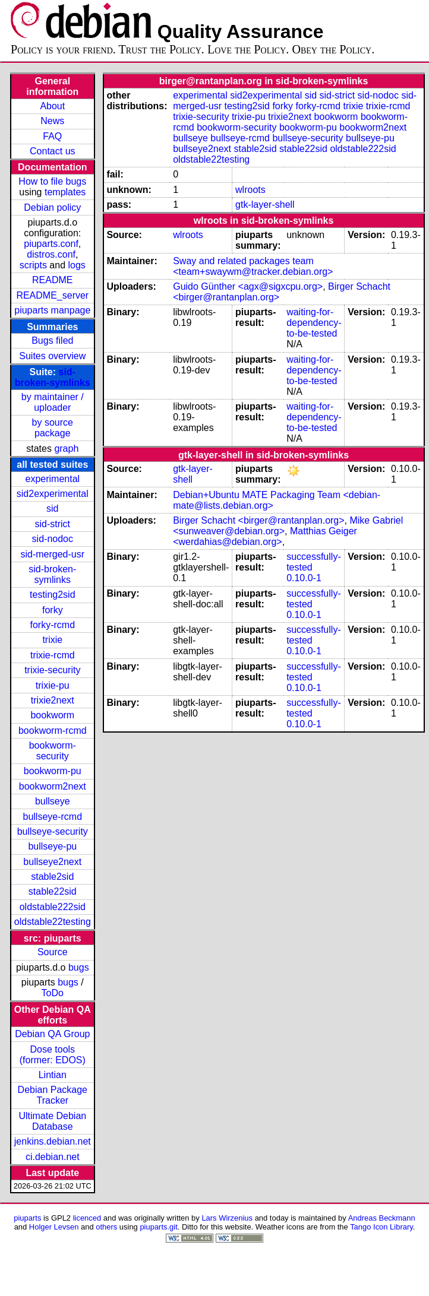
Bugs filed (52, 340)
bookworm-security (52, 750)
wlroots (250, 190)
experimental (52, 479)
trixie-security (52, 670)
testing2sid (52, 595)
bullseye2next (52, 862)
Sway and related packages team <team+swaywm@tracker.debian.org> (253, 266)
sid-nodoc (52, 539)
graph (66, 448)
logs (77, 265)
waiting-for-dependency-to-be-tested (314, 322)
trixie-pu (53, 685)
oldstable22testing (52, 922)
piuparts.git (158, 1226)
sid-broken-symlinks (52, 377)
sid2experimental (53, 494)
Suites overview (52, 356)
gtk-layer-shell (265, 204)
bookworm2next (52, 786)
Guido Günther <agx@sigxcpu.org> (248, 286)
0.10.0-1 (303, 578)
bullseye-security (52, 831)
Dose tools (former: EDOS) (53, 1054)
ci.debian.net (53, 1157)
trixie (52, 640)
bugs (78, 967)
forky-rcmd (52, 625)
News (52, 121)
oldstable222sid (53, 907)
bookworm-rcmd (52, 730)
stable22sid (53, 891)
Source (52, 952)
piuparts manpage (52, 310)
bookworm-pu (52, 771)
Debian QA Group (52, 1034)
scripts (33, 265)
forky (52, 610)
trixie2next (52, 700)
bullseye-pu (52, 846)
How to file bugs (52, 181)
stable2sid (52, 877)
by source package (52, 427)
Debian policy (52, 207)
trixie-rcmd (52, 655)
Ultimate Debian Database (52, 1121)
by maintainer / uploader (52, 402)
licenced (87, 1217)
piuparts (27, 1217)
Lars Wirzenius (227, 1217)
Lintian (53, 1075)
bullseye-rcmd (52, 817)
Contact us (52, 151)
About (52, 106)
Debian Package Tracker (52, 1095)
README (52, 280)
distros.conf (51, 254)
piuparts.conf (51, 244)
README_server (52, 295)
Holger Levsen (54, 1226)
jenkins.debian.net (52, 1141)
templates (65, 192)
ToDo (53, 993)
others (106, 1226)
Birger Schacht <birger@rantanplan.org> (258, 520)
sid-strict (53, 524)
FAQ (52, 136)
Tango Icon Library (381, 1226)
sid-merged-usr (52, 554)
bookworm (52, 715)
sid (52, 508)
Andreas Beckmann (381, 1217)
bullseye (52, 801)
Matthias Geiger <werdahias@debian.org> (265, 536)
